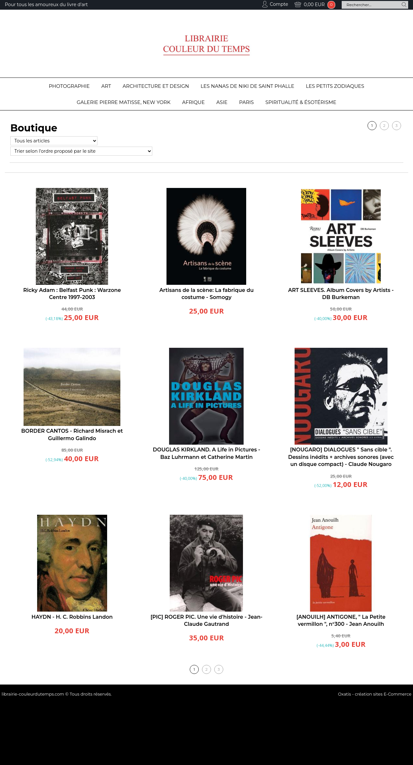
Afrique (193, 102)
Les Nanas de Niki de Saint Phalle (247, 86)
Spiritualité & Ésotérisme (301, 102)
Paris (246, 102)
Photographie (69, 86)
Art (106, 86)
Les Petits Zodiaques (335, 86)
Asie (222, 102)
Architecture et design (156, 86)
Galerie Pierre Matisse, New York (124, 102)
